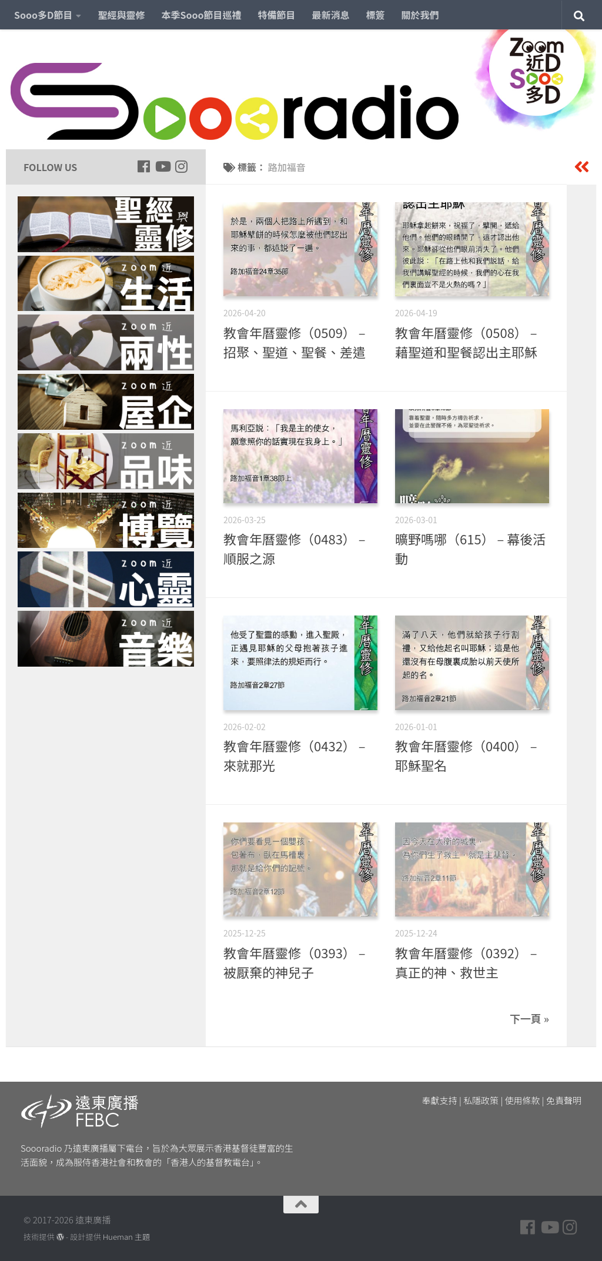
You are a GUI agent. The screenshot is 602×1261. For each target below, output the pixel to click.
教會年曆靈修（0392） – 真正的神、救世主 (466, 962)
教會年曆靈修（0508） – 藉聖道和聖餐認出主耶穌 (466, 342)
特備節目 (277, 15)
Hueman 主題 (126, 1236)
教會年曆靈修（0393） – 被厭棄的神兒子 (294, 962)
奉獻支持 (439, 1100)
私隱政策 (481, 1100)
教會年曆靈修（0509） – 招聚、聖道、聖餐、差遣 (294, 342)
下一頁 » (529, 1018)
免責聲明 (563, 1100)
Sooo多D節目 (43, 15)
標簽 (375, 15)
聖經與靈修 (121, 15)
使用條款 (522, 1100)
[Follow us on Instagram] (181, 166)
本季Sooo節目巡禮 (201, 15)
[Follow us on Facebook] (143, 166)
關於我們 (420, 15)
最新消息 (331, 15)
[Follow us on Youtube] (162, 166)
